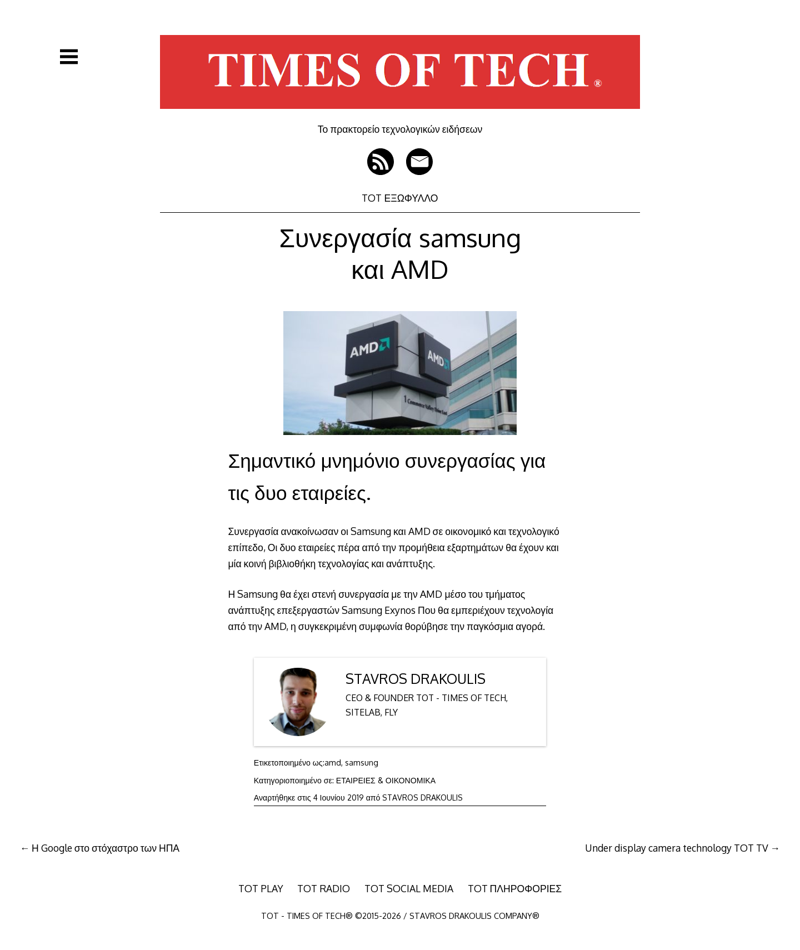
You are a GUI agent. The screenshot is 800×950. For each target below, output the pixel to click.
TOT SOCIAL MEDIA (408, 888)
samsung (361, 762)
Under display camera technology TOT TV (676, 848)
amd (332, 762)
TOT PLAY (260, 888)
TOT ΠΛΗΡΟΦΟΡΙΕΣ (515, 888)
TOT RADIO (323, 888)
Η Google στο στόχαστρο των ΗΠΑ (105, 848)
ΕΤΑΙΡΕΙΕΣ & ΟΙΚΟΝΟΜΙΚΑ (386, 780)
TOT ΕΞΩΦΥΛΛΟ (400, 198)
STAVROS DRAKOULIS (416, 678)
